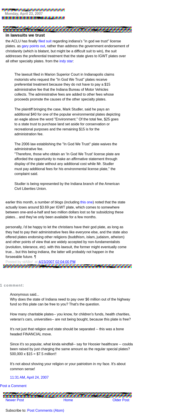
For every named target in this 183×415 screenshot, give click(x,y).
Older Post (120, 400)
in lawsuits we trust (25, 35)
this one (86, 202)
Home (68, 400)
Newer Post (15, 400)
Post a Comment (13, 386)
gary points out (33, 46)
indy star (66, 61)
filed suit (45, 41)
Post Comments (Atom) (45, 410)
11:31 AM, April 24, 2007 (29, 377)
